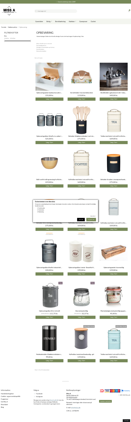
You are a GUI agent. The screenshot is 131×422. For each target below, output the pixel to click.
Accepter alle (91, 219)
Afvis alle (81, 219)
